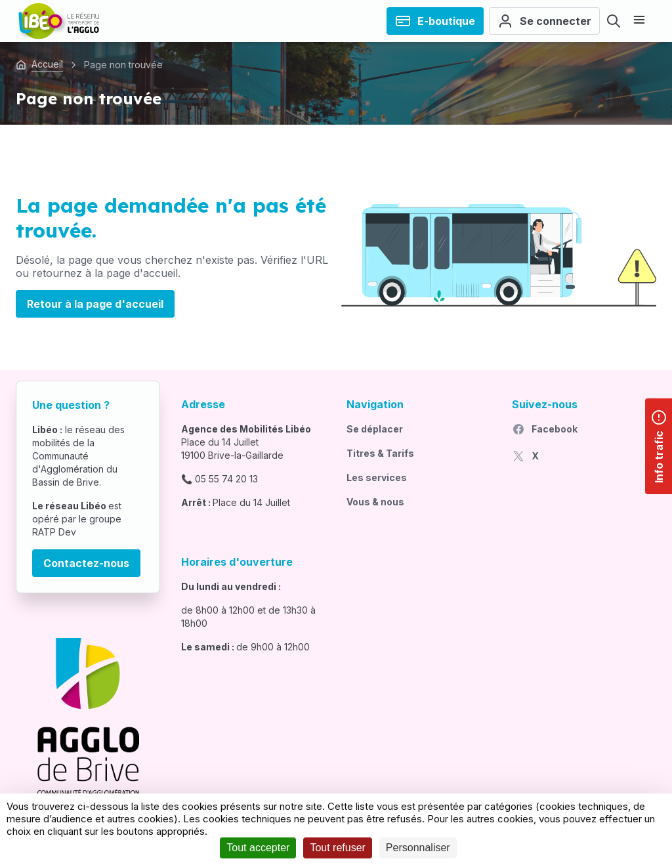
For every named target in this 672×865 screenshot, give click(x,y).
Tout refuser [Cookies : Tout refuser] (337, 847)
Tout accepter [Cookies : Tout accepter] (257, 847)
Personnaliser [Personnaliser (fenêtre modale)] (418, 847)
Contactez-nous (86, 563)
